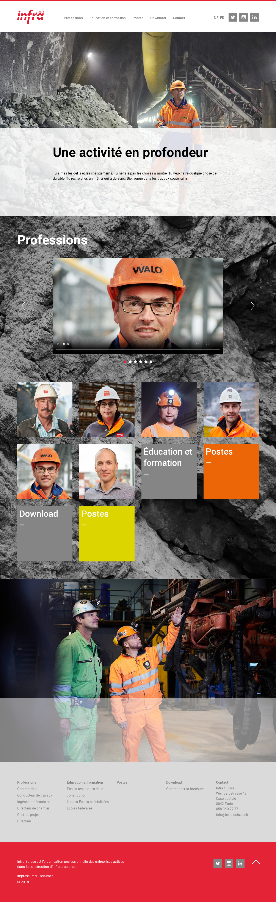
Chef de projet (28, 815)
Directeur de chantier (33, 808)
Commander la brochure (185, 789)
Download (158, 18)
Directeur (24, 821)
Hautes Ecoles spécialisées (88, 802)
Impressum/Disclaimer (35, 876)
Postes (138, 18)
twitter (233, 17)
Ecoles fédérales (79, 808)
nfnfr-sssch (232, 815)
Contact (179, 18)
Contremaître (27, 789)
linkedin (254, 17)
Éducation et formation (108, 18)
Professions (73, 18)
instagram (243, 17)
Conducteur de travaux (34, 795)
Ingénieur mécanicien (33, 802)
